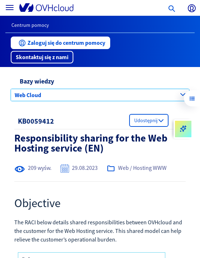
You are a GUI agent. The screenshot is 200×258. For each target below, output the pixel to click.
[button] (60, 43)
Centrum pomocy (30, 25)
